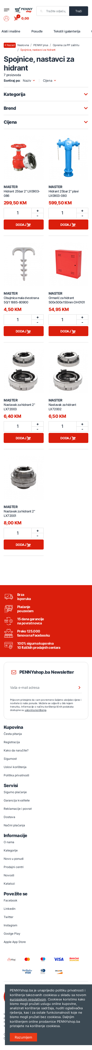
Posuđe (37, 31)
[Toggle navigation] (7, 9)
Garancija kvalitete (17, 800)
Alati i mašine (10, 31)
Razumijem (23, 1037)
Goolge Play (12, 933)
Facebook (10, 900)
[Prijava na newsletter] (76, 687)
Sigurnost (10, 758)
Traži (78, 11)
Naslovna (23, 45)
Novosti (9, 875)
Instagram (10, 925)
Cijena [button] (49, 80)
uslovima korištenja (35, 710)
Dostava (9, 817)
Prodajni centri (14, 867)
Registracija (12, 742)
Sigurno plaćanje (15, 792)
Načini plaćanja (14, 825)
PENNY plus (40, 45)
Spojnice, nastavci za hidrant (37, 49)
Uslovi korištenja (15, 767)
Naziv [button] (29, 80)
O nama (9, 842)
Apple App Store (15, 942)
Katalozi (9, 883)
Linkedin (9, 908)
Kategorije (11, 850)
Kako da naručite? (16, 750)
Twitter (8, 917)
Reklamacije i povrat (18, 808)
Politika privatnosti (16, 775)
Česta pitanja (13, 734)
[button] (9, 18)
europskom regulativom (28, 999)
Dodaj (24, 224)
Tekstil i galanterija (66, 31)
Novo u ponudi (14, 858)
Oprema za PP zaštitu (66, 45)
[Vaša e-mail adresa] (46, 687)
